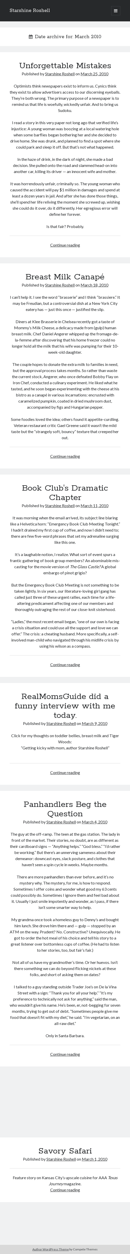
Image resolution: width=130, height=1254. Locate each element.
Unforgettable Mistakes (65, 66)
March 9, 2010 (94, 723)
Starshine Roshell (30, 11)
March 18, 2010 (94, 284)
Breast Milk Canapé (65, 277)
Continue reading (65, 245)
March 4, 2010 (94, 821)
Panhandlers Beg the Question (65, 809)
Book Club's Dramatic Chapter (65, 493)
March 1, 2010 (94, 1159)
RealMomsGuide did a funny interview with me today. (65, 706)
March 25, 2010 (94, 73)
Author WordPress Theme (50, 1249)
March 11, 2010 (94, 505)
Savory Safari (65, 1105)
